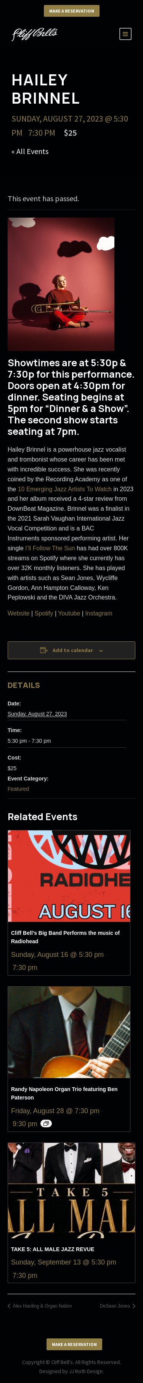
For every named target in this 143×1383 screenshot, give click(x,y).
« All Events (29, 151)
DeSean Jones (115, 1306)
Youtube (69, 613)
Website (19, 613)
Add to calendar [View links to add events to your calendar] (73, 650)
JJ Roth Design (86, 1371)
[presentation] (69, 876)
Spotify (45, 613)
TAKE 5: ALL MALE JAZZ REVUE (52, 1249)
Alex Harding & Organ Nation (42, 1306)
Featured (18, 789)
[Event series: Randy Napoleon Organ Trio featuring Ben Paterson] (46, 1123)
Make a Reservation (71, 11)
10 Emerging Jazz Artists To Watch (65, 489)
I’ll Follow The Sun (50, 548)
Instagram (98, 613)
